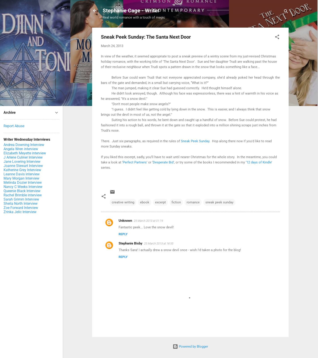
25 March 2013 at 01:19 (148, 220)
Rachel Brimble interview (23, 195)
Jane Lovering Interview (22, 161)
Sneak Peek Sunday (195, 141)
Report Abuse (14, 126)
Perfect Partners (135, 162)
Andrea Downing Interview (24, 145)
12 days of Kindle (258, 162)
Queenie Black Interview (22, 191)
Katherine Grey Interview (22, 170)
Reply (123, 234)
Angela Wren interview (21, 149)
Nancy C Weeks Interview (23, 187)
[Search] (286, 12)
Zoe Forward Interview (21, 208)
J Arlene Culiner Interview (23, 157)
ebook (144, 202)
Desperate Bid (163, 162)
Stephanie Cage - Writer (131, 11)
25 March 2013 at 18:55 (158, 243)
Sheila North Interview (21, 203)
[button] (277, 37)
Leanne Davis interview (22, 174)
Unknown (125, 221)
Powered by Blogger (190, 347)
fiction (176, 202)
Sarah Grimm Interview (21, 199)
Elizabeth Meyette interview (25, 153)
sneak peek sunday (219, 202)
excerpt (160, 202)
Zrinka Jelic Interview (20, 212)
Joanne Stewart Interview (23, 166)
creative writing (123, 202)
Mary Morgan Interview (21, 178)
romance (193, 202)
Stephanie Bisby (130, 243)
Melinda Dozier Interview (23, 182)
